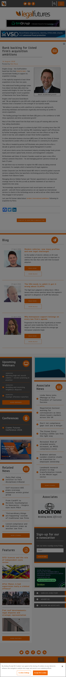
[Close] (62, 666)
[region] (33, 670)
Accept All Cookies (40, 673)
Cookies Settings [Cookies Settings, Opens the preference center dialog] (23, 673)
